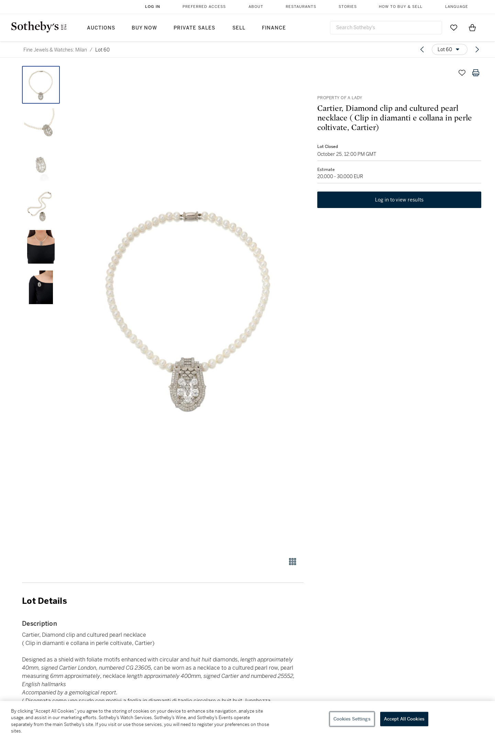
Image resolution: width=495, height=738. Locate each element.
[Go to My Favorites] (453, 27)
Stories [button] (348, 6)
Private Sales (194, 28)
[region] (247, 719)
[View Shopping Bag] (472, 27)
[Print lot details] (475, 72)
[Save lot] (462, 72)
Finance (274, 28)
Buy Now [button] (144, 28)
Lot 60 (102, 50)
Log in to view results (399, 200)
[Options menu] (450, 49)
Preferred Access (204, 6)
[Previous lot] (422, 49)
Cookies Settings (352, 719)
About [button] (256, 6)
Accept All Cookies (404, 719)
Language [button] (456, 6)
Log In (152, 6)
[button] (189, 307)
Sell (238, 28)
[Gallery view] (292, 561)
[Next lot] (477, 49)
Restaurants (301, 6)
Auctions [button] (101, 28)
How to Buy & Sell (400, 6)
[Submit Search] (434, 27)
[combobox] (386, 27)
